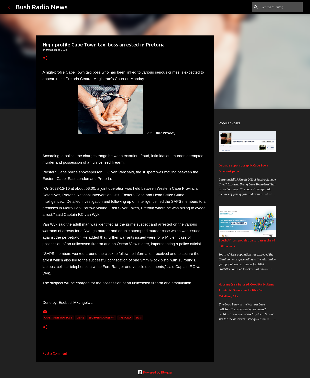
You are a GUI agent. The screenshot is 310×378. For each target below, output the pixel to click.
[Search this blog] (281, 7)
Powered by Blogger (155, 372)
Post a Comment (55, 353)
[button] (45, 58)
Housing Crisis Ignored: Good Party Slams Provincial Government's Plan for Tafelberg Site (246, 290)
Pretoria (125, 317)
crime (80, 317)
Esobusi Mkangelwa (101, 317)
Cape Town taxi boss (58, 317)
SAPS (139, 317)
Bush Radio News (41, 7)
